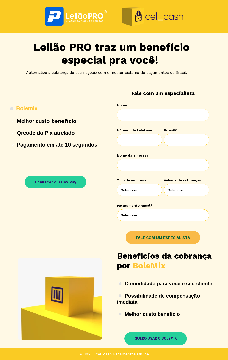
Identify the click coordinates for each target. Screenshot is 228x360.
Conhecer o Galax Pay (55, 182)
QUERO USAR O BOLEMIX (155, 338)
